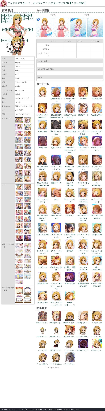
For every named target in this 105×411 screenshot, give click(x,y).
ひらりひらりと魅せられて (42, 115)
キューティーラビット (83, 234)
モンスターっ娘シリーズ (42, 250)
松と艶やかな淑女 (56, 267)
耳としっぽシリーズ (70, 199)
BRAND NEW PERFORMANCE (56, 115)
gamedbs (59, 409)
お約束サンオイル (56, 98)
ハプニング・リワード (97, 199)
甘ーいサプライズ (70, 98)
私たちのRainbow (70, 182)
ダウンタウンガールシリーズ (56, 302)
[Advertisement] (52, 387)
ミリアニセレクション (56, 234)
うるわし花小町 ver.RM (70, 234)
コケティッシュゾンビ (42, 199)
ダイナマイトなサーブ (83, 182)
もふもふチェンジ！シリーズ (97, 250)
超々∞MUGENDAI (97, 267)
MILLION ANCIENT (83, 267)
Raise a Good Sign (56, 215)
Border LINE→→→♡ (70, 302)
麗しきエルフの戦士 (56, 131)
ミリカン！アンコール (56, 250)
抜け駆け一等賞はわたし (70, 267)
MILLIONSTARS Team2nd (97, 215)
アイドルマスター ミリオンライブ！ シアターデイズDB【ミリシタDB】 (47, 3)
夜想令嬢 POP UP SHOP (83, 283)
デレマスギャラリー (71, 409)
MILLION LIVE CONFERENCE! (43, 182)
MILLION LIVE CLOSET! (42, 166)
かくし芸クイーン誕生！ (83, 131)
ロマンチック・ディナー (83, 147)
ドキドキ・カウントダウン (56, 166)
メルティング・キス (97, 131)
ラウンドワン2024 (83, 250)
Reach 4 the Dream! (70, 166)
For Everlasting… (97, 182)
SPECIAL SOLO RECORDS (97, 283)
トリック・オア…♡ (97, 166)
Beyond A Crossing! (83, 199)
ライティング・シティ (97, 147)
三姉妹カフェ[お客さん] (70, 115)
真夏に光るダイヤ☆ (83, 166)
